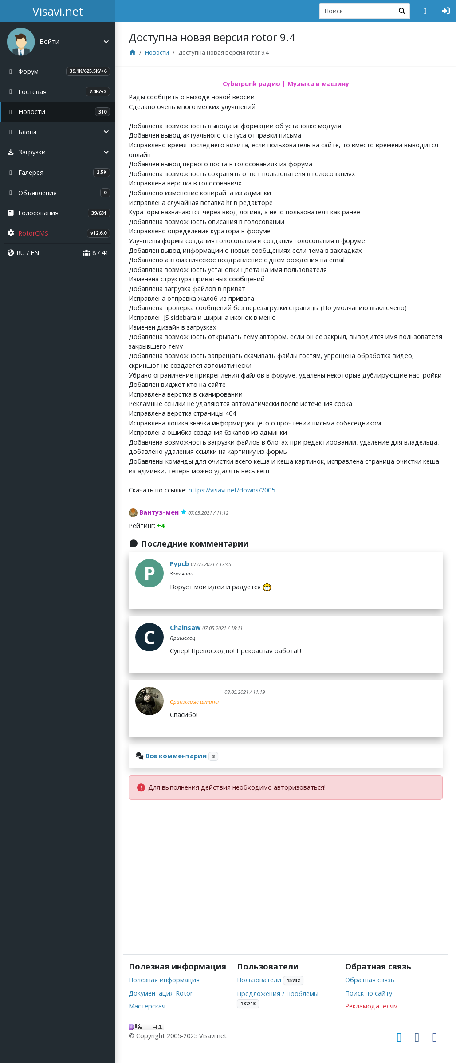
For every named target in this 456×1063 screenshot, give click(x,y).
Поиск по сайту (368, 993)
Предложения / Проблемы (277, 993)
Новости (157, 52)
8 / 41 (96, 252)
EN (35, 252)
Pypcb (179, 563)
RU (20, 252)
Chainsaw (185, 627)
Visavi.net (57, 11)
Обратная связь (369, 980)
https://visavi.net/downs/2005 (232, 490)
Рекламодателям (371, 1006)
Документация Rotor (161, 993)
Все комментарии (176, 756)
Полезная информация (164, 980)
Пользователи (259, 980)
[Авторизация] (446, 11)
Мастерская (147, 1006)
